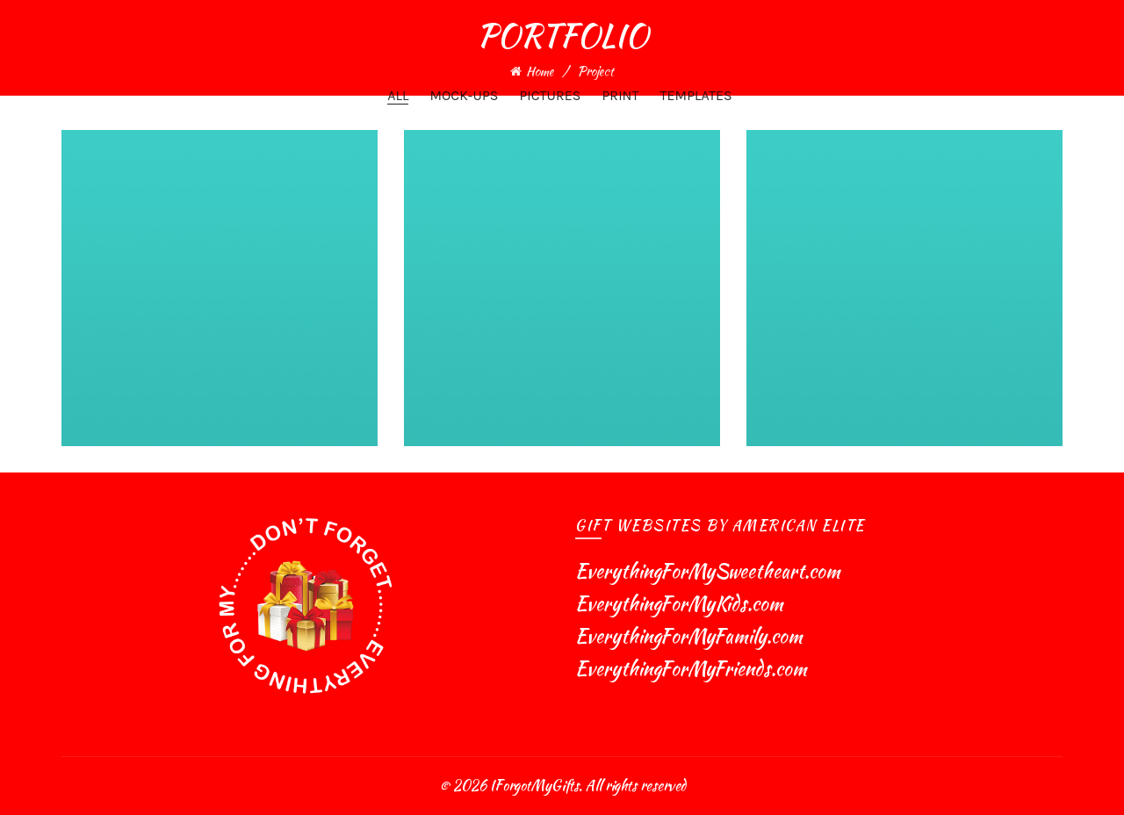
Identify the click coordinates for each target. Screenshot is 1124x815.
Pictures (549, 95)
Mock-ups (463, 95)
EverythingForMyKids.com (679, 603)
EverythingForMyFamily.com (689, 636)
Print (620, 95)
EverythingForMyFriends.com (691, 668)
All (397, 95)
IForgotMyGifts (534, 785)
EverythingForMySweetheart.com (707, 571)
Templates (696, 95)
